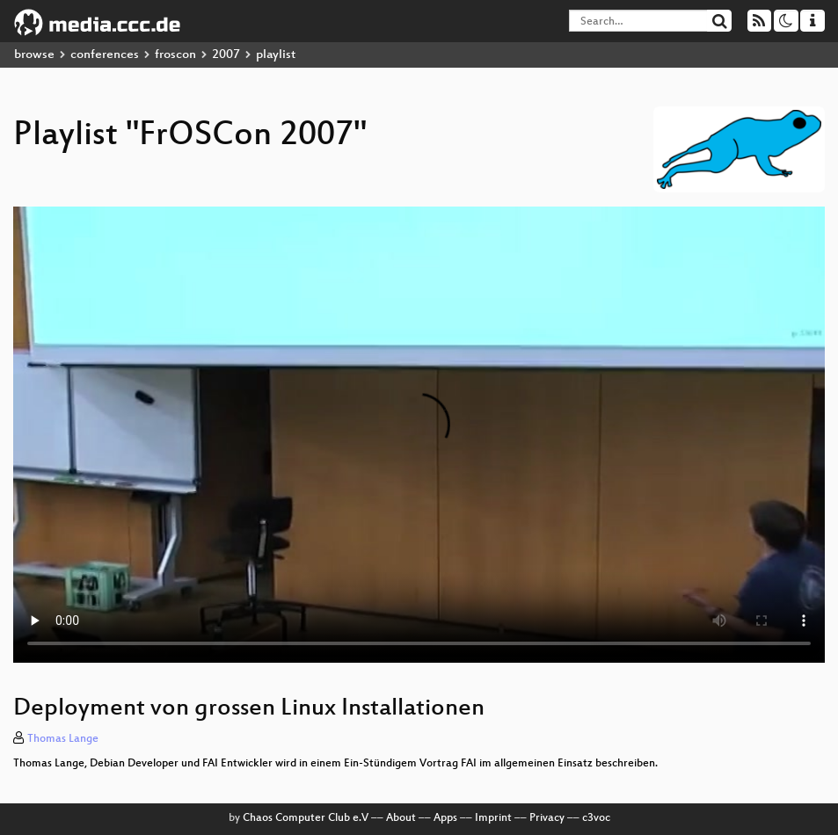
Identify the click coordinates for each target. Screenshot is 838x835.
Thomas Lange (62, 739)
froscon (175, 54)
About (401, 818)
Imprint (493, 818)
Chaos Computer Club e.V (305, 818)
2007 (226, 54)
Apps (445, 818)
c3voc (596, 818)
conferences (104, 54)
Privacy (547, 818)
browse (34, 54)
